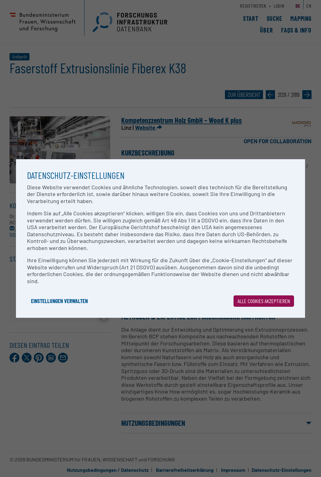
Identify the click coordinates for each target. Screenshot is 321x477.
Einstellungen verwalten (59, 301)
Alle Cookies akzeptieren (264, 301)
